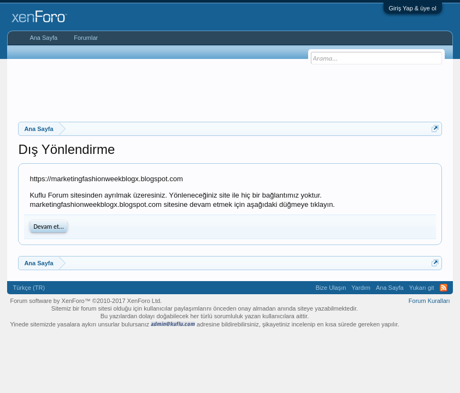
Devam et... (48, 226)
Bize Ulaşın (331, 287)
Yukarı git (421, 287)
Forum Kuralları (429, 300)
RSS (443, 287)
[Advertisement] (230, 89)
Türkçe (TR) (29, 287)
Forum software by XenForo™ (86, 300)
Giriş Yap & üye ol (413, 8)
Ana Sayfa (43, 37)
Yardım (360, 287)
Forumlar (86, 37)
